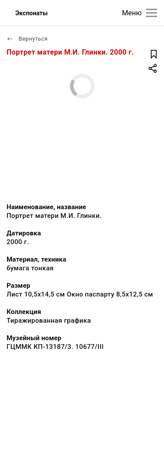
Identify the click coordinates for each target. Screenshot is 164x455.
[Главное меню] (151, 12)
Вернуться (27, 38)
